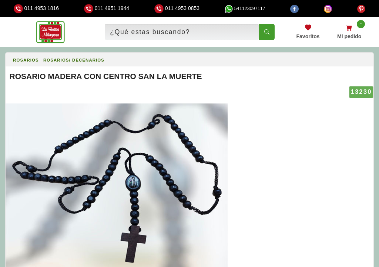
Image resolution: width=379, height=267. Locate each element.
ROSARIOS (26, 60)
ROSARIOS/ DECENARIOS (73, 60)
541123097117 (245, 8)
